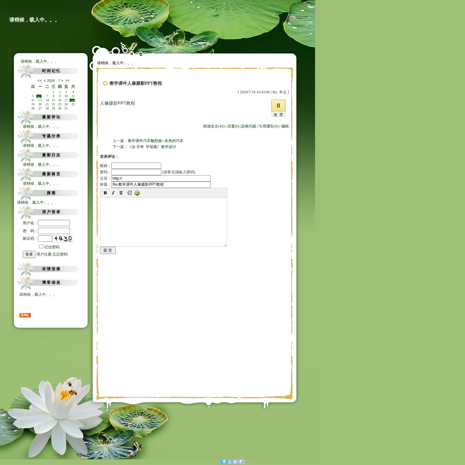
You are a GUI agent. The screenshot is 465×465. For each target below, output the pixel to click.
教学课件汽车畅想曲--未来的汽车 (155, 141)
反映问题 (248, 126)
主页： (155, 178)
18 (72, 100)
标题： (155, 184)
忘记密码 (60, 254)
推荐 (279, 115)
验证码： (37, 238)
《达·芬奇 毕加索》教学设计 (152, 147)
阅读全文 (214, 126)
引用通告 (268, 126)
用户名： (46, 223)
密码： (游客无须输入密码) (147, 172)
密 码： (46, 231)
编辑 (285, 126)
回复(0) (233, 126)
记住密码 (49, 247)
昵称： (130, 166)
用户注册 (44, 254)
